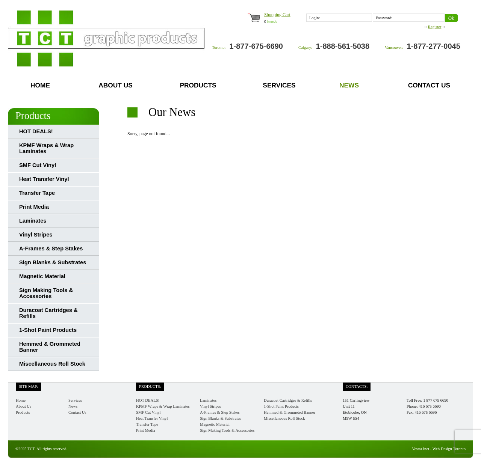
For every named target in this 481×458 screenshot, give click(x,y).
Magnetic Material (42, 276)
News (349, 85)
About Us (115, 85)
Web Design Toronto (449, 449)
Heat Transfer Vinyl (44, 179)
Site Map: (28, 386)
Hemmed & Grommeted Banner (49, 347)
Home (40, 85)
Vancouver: (394, 47)
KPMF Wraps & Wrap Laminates (46, 148)
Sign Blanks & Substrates (52, 262)
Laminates (33, 221)
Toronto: (219, 47)
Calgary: (305, 47)
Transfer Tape (37, 193)
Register (435, 27)
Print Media (34, 207)
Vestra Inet (420, 449)
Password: (384, 18)
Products (198, 85)
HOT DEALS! (36, 131)
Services (279, 85)
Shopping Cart (277, 14)
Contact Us (429, 85)
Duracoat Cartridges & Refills (48, 313)
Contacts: (357, 386)
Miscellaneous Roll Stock (52, 364)
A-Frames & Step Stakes (51, 249)
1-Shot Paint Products (48, 330)
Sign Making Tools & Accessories (46, 293)
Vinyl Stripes (36, 235)
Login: (314, 18)
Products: (150, 386)
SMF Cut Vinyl (37, 165)
